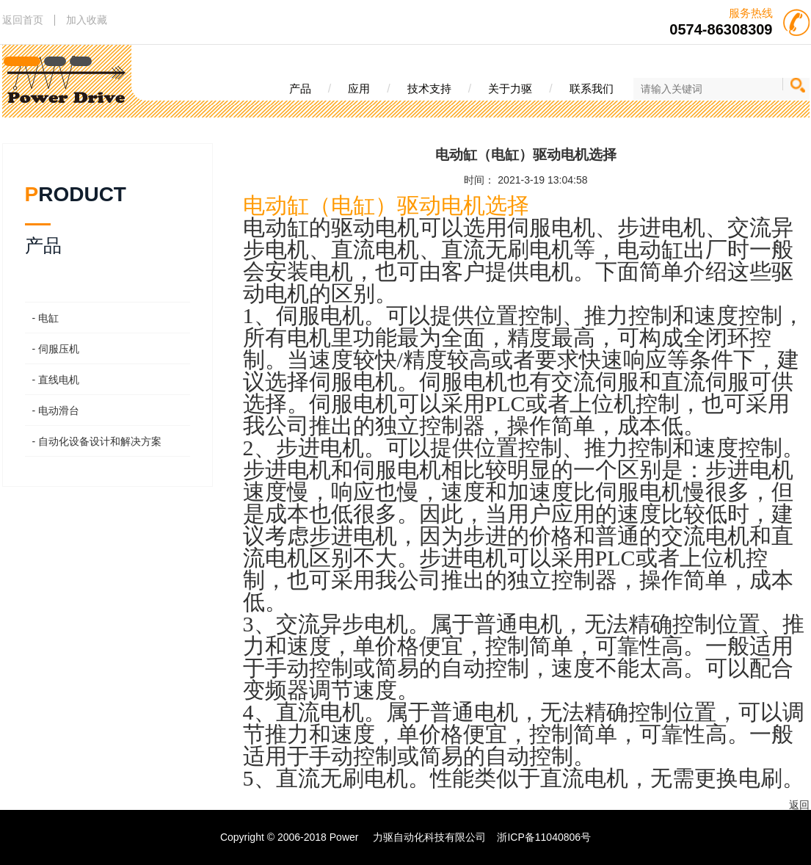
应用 (359, 88)
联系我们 (592, 88)
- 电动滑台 (56, 410)
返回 (799, 805)
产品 (300, 88)
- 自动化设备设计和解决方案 (97, 441)
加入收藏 (86, 20)
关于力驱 (510, 88)
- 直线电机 (56, 380)
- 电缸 (45, 318)
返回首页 (22, 20)
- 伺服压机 (56, 349)
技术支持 (429, 88)
